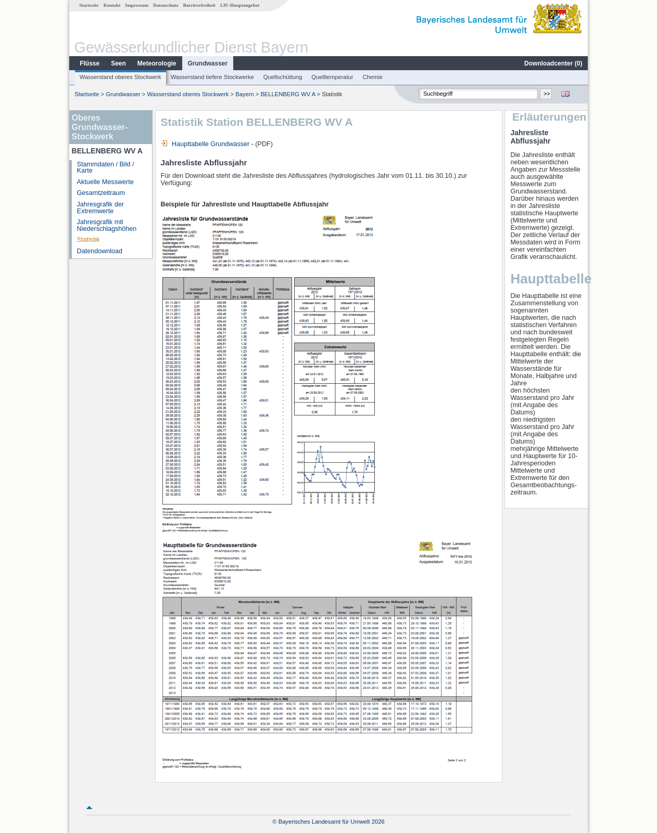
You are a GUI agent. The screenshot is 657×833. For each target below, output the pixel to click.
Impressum (136, 5)
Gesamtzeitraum (101, 193)
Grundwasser (208, 63)
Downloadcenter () (553, 63)
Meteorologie (156, 63)
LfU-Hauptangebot (239, 5)
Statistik (88, 239)
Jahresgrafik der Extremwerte (100, 208)
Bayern (244, 94)
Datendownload (100, 251)
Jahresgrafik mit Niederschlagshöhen (107, 225)
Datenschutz (166, 5)
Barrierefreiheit (199, 5)
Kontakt (112, 5)
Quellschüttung (282, 77)
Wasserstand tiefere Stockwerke (212, 77)
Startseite (88, 5)
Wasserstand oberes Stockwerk (120, 77)
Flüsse (89, 63)
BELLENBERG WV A (287, 94)
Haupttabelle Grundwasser (205, 144)
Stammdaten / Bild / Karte (105, 168)
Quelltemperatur (332, 77)
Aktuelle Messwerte (105, 182)
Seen (118, 63)
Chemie (373, 77)
